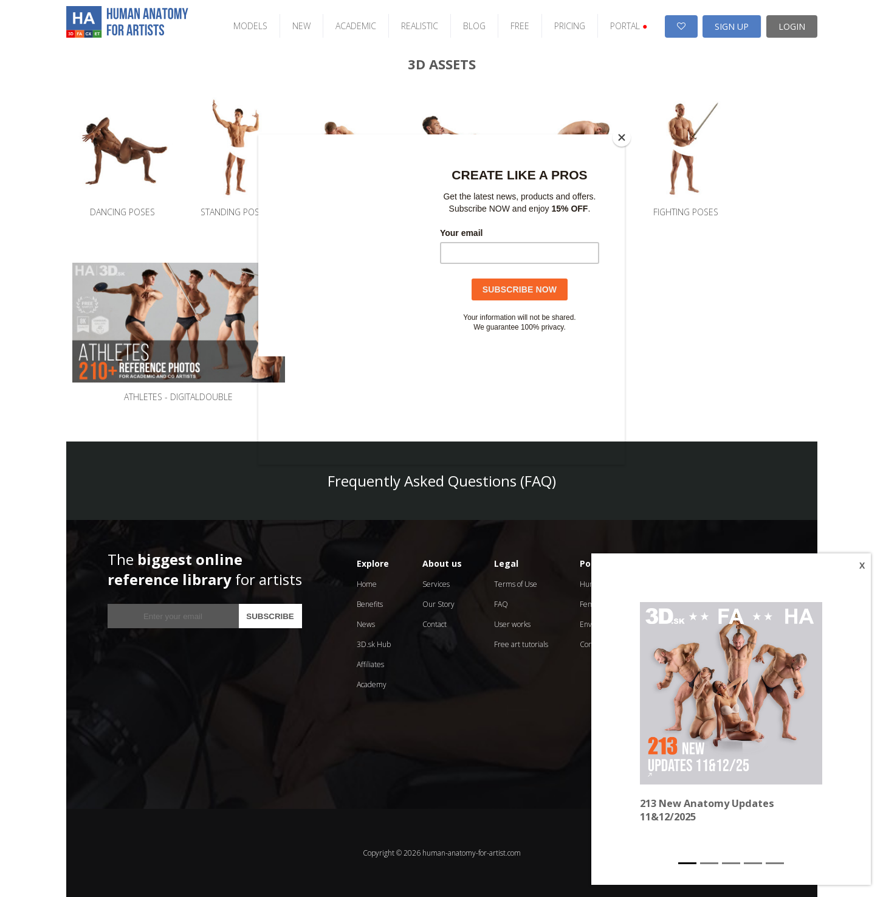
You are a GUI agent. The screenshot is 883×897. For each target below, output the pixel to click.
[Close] (622, 137)
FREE (519, 26)
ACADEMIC (355, 26)
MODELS (250, 26)
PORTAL (628, 26)
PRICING (569, 26)
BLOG (474, 26)
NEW (301, 26)
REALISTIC (419, 26)
